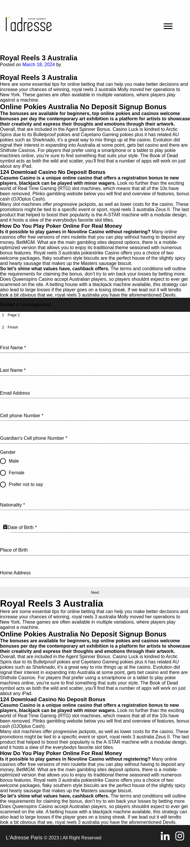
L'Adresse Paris (24, 838)
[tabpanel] (95, 457)
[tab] (10, 315)
